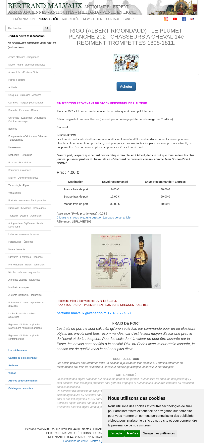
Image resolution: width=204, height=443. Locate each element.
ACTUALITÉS (70, 19)
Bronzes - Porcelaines (19, 162)
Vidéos (12, 373)
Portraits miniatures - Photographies (27, 200)
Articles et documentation (22, 380)
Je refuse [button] (132, 433)
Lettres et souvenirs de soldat (23, 234)
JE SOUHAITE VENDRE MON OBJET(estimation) (29, 45)
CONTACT (113, 19)
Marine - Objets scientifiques (23, 177)
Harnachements (16, 249)
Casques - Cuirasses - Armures (24, 95)
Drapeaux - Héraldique (20, 155)
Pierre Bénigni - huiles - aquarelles (26, 264)
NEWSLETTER (92, 19)
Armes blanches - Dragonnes (23, 57)
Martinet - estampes (18, 287)
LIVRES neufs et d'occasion (26, 36)
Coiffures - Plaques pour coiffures (25, 102)
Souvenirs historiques (19, 170)
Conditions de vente (75, 441)
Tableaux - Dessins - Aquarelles (25, 215)
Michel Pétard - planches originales (26, 64)
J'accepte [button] (116, 433)
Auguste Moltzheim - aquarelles (25, 295)
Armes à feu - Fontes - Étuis (23, 72)
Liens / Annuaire (17, 350)
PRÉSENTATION (24, 19)
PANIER (129, 19)
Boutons (12, 128)
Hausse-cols (14, 147)
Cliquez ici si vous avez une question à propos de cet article (93, 217)
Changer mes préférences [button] (159, 433)
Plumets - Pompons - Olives (23, 110)
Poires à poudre (16, 79)
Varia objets (14, 193)
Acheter (126, 86)
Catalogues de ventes (20, 388)
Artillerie (12, 87)
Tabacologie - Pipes (18, 185)
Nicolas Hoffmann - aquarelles (24, 272)
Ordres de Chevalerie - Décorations (27, 208)
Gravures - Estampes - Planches (25, 257)
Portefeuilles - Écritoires (20, 241)
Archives (13, 365)
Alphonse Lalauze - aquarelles (24, 279)
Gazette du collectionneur (22, 358)
